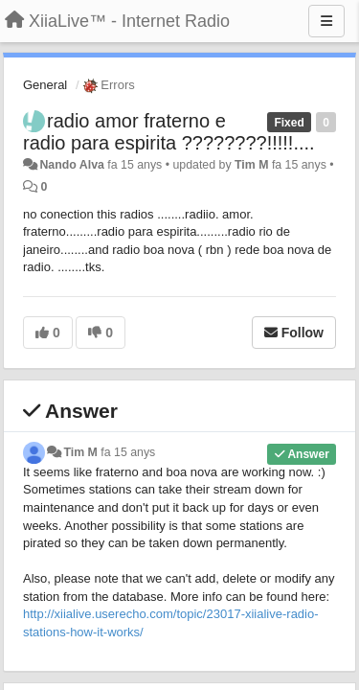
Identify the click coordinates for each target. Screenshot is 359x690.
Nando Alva (71, 165)
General (45, 85)
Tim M (251, 165)
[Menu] (326, 21)
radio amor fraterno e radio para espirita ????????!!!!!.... (169, 131)
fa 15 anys (128, 452)
